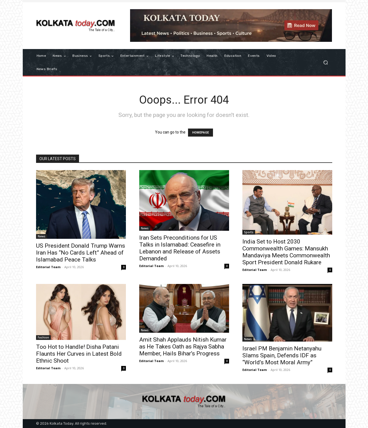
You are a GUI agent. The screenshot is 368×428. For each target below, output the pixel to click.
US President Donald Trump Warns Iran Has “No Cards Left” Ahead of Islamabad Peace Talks (80, 252)
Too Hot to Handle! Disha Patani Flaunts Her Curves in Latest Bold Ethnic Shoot (79, 354)
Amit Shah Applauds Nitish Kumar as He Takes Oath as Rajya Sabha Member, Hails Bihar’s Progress (183, 346)
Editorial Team (48, 267)
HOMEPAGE (200, 132)
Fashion (43, 337)
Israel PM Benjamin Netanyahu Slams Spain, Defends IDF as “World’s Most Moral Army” (281, 355)
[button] (325, 62)
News (41, 236)
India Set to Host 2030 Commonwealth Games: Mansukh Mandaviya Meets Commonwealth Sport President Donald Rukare (286, 252)
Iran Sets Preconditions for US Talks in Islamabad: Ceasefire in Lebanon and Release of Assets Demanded (179, 248)
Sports (248, 232)
